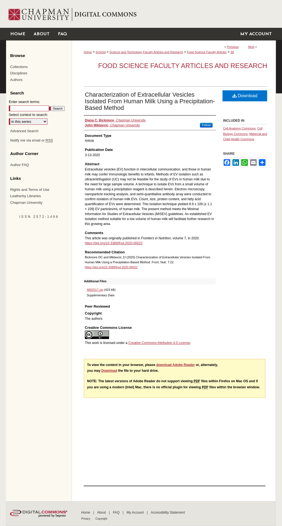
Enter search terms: (24, 102)
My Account (136, 512)
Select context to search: (28, 115)
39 (232, 52)
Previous (233, 46)
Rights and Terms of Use (29, 190)
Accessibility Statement (168, 512)
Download (244, 95)
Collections (19, 67)
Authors (16, 80)
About (102, 512)
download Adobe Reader (175, 365)
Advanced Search (24, 131)
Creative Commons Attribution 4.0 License (159, 343)
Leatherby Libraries (25, 196)
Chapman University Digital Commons (173, 14)
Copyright (101, 518)
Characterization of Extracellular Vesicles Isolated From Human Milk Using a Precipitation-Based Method (150, 101)
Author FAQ (19, 165)
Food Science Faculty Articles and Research (182, 65)
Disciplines (18, 73)
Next (251, 46)
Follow (206, 125)
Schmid (101, 52)
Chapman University (26, 202)
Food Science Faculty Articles (207, 52)
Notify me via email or (31, 140)
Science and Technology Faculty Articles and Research (146, 52)
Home (88, 52)
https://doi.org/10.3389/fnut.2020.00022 (114, 243)
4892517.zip (95, 289)
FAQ (116, 512)
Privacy (86, 518)
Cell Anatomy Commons (239, 128)
